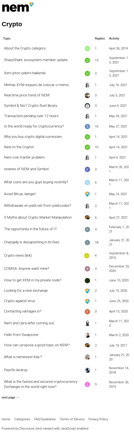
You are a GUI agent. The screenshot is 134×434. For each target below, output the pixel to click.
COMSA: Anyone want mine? (26, 268)
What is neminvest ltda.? (23, 357)
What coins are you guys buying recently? (36, 182)
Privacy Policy (98, 419)
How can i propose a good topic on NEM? (37, 345)
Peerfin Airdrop (15, 370)
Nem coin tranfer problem (24, 157)
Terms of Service (72, 419)
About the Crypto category (25, 48)
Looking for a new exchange (26, 290)
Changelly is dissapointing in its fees (31, 242)
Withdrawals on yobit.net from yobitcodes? (37, 205)
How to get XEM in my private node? (32, 280)
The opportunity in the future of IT (30, 229)
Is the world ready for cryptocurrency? (34, 126)
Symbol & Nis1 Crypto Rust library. (31, 105)
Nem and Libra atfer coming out (29, 323)
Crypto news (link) (18, 255)
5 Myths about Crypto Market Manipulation (38, 217)
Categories (22, 419)
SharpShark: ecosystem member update (36, 60)
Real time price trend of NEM (26, 95)
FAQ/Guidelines (45, 419)
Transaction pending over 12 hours (31, 116)
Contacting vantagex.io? (22, 311)
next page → (10, 397)
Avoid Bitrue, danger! (20, 194)
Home (6, 419)
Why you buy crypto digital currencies (33, 136)
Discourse (27, 428)
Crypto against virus (19, 301)
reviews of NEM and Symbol (26, 169)
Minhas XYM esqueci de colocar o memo (36, 85)
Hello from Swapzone (21, 335)
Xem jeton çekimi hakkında (24, 73)
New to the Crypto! (19, 147)
